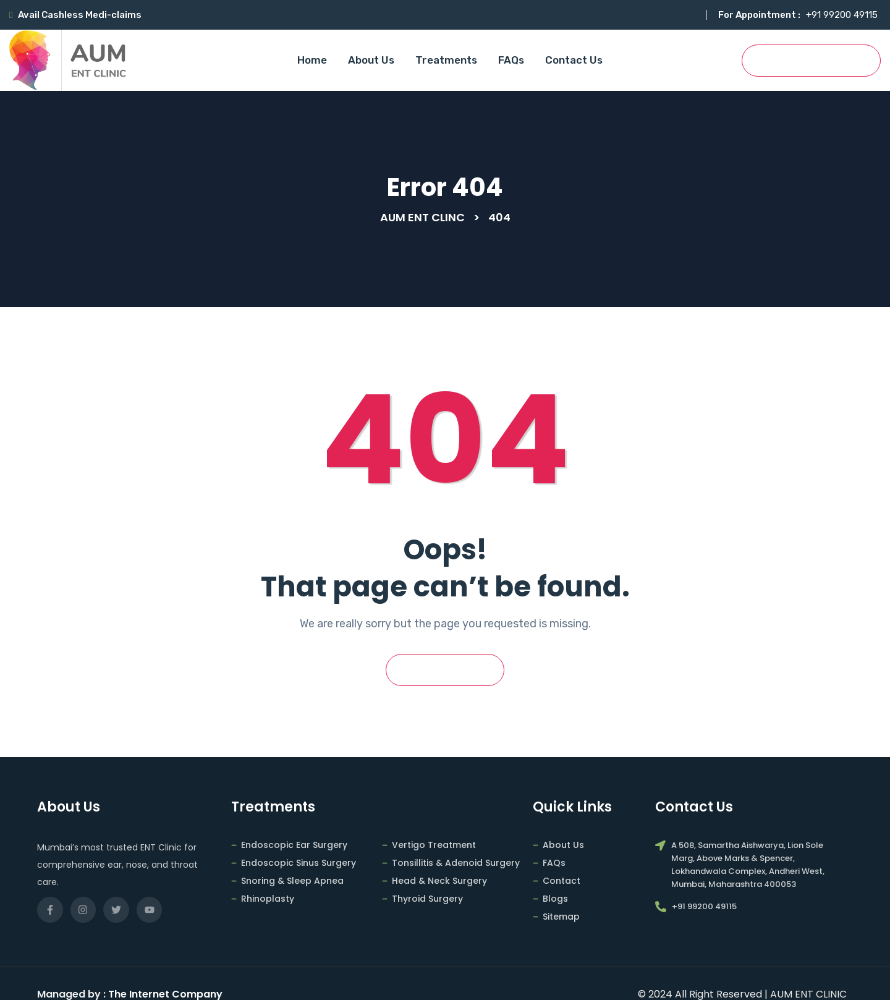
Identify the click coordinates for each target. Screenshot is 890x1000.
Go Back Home (445, 670)
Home (312, 60)
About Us (371, 60)
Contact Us (574, 60)
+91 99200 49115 (842, 14)
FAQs (511, 60)
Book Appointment (811, 61)
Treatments (446, 60)
